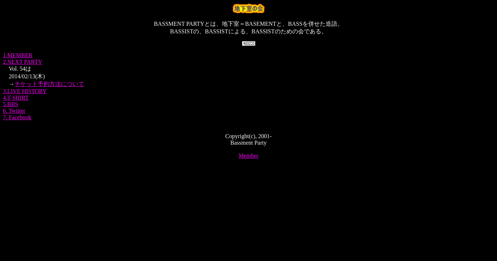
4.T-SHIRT (16, 98)
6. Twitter (14, 111)
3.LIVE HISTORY (25, 91)
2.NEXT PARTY (22, 62)
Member (248, 156)
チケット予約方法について (49, 84)
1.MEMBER (17, 55)
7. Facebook (17, 117)
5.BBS (10, 104)
